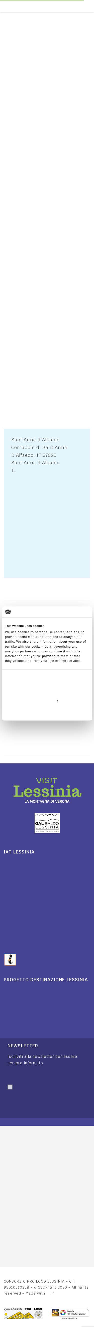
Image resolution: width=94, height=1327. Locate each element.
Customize (47, 701)
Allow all (47, 689)
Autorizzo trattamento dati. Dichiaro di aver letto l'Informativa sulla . (45, 1098)
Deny (47, 712)
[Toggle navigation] (91, 6)
